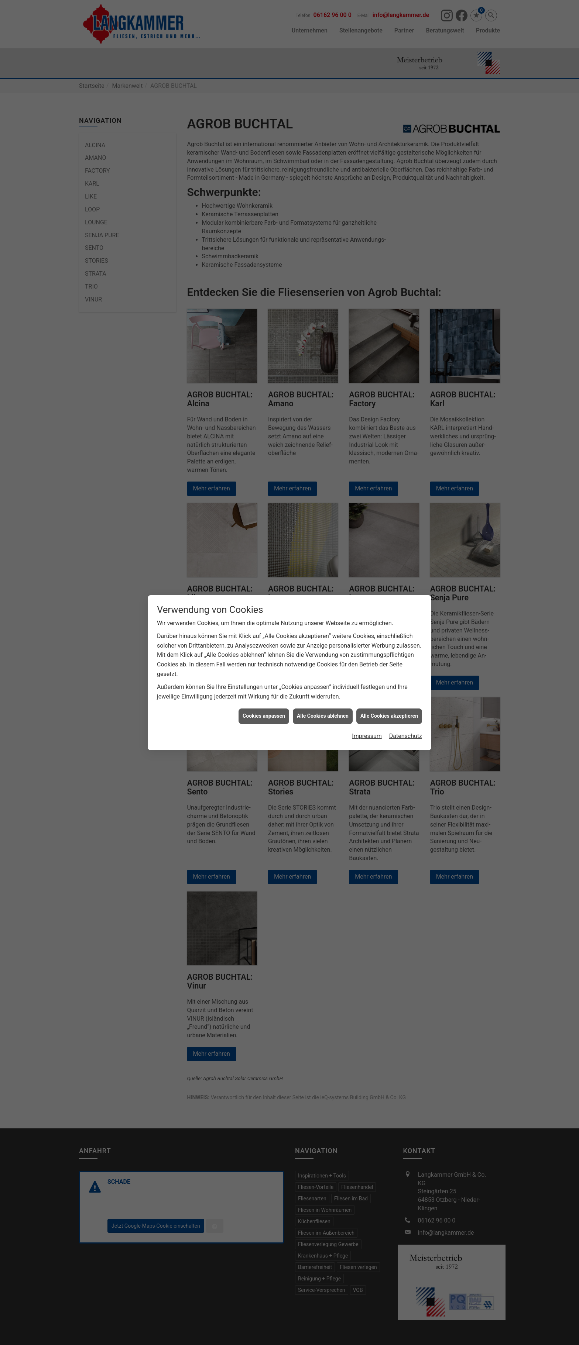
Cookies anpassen (264, 716)
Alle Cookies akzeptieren (389, 716)
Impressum (367, 735)
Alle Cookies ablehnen (323, 716)
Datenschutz (405, 735)
